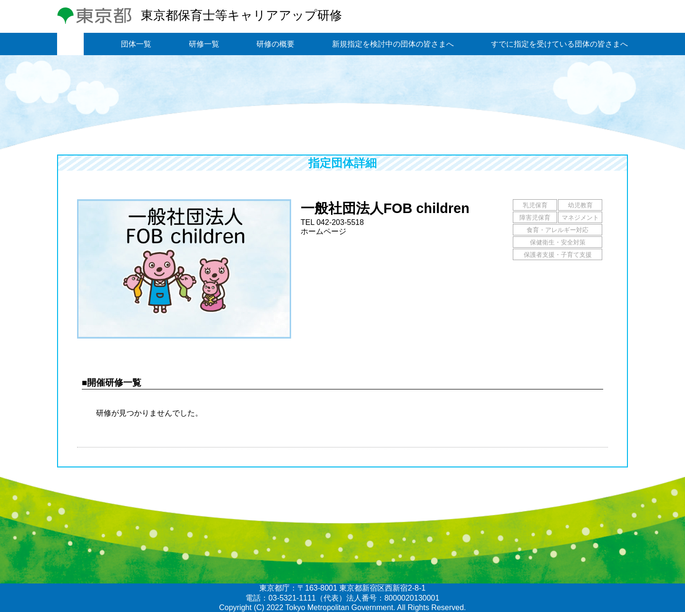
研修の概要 (275, 44)
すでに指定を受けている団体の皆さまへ (559, 44)
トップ (70, 44)
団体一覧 (136, 44)
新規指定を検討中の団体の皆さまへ (393, 44)
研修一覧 (204, 44)
